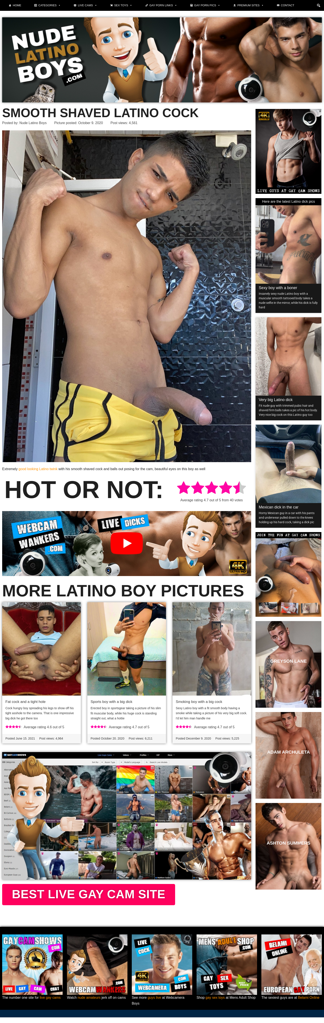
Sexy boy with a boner (278, 288)
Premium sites (250, 5)
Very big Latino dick (276, 400)
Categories (49, 5)
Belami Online (309, 1003)
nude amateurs (89, 1003)
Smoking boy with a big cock (199, 702)
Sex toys (123, 5)
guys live (154, 1003)
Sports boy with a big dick (111, 702)
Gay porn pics (207, 5)
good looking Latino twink (38, 469)
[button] (318, 5)
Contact (287, 5)
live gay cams (50, 1003)
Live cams (87, 5)
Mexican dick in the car (278, 507)
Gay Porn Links (163, 5)
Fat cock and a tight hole (25, 702)
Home (17, 5)
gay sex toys (215, 1003)
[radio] (183, 488)
